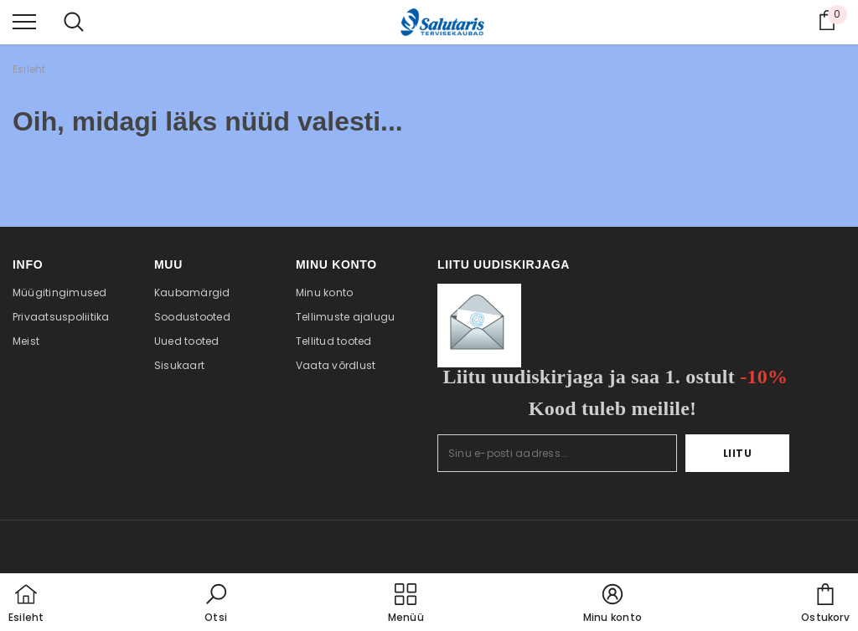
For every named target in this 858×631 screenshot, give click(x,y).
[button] (216, 604)
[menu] (24, 21)
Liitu (737, 453)
